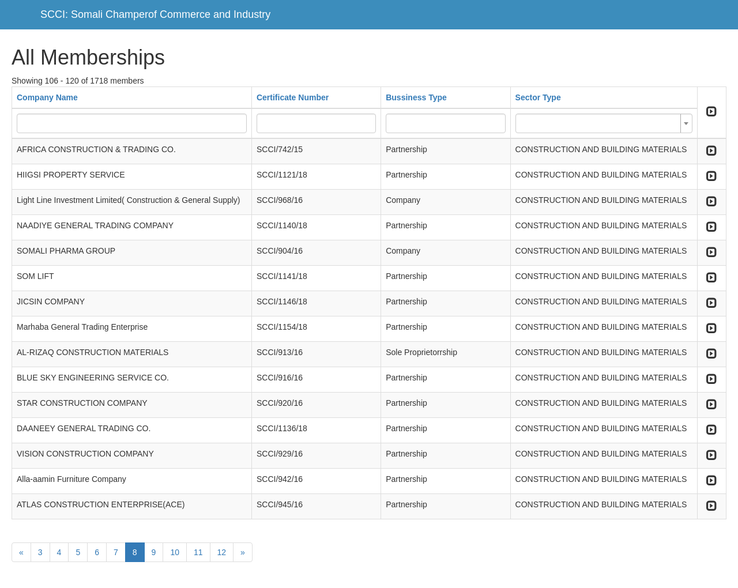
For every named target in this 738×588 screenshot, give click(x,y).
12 (222, 552)
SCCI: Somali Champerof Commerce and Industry (155, 14)
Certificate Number (293, 97)
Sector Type (538, 97)
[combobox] (603, 123)
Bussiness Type (416, 97)
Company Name (47, 97)
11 (198, 552)
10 (174, 552)
